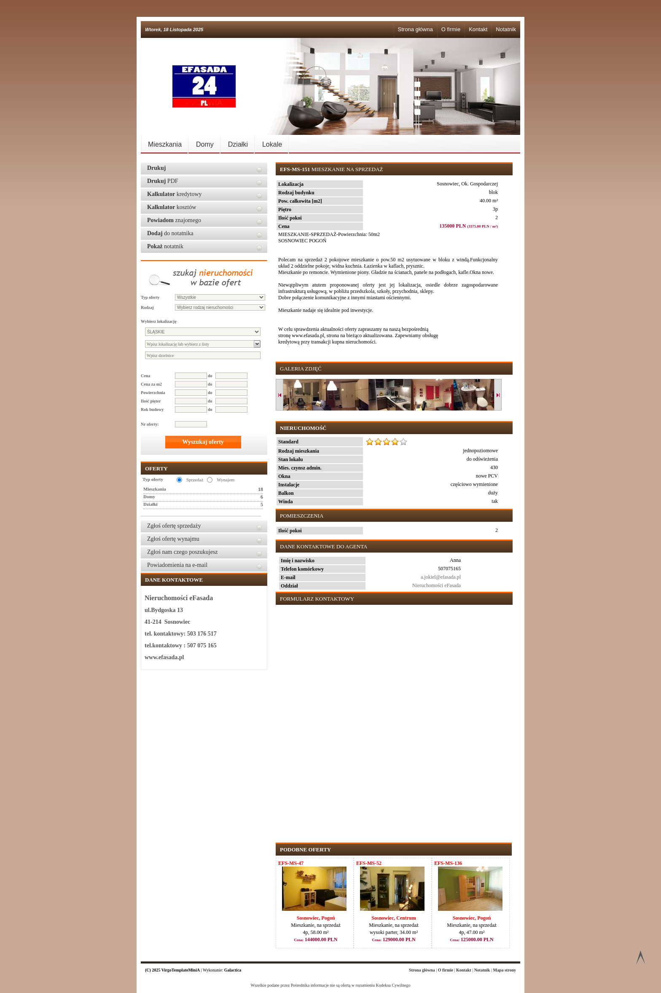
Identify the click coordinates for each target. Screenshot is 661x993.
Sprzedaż (194, 479)
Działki (238, 144)
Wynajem (225, 479)
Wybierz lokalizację (158, 321)
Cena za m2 (151, 384)
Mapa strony (504, 970)
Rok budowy (152, 409)
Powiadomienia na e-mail (177, 565)
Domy (205, 144)
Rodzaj (147, 307)
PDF (162, 181)
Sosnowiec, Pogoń (316, 918)
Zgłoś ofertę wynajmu (173, 539)
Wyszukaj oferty (203, 442)
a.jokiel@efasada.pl (441, 577)
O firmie (451, 29)
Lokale (272, 144)
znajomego (174, 220)
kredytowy (174, 194)
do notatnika (170, 233)
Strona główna (415, 29)
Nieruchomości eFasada (436, 585)
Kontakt (478, 29)
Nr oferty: (150, 424)
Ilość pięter (151, 401)
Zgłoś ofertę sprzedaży (174, 526)
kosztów (171, 207)
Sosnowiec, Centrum (393, 918)
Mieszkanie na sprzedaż (331, 169)
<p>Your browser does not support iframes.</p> (392, 719)
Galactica (233, 970)
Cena (145, 375)
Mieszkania (165, 144)
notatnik (165, 246)
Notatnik (506, 29)
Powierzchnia (153, 392)
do (210, 375)
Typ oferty (150, 297)
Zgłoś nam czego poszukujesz (182, 552)
